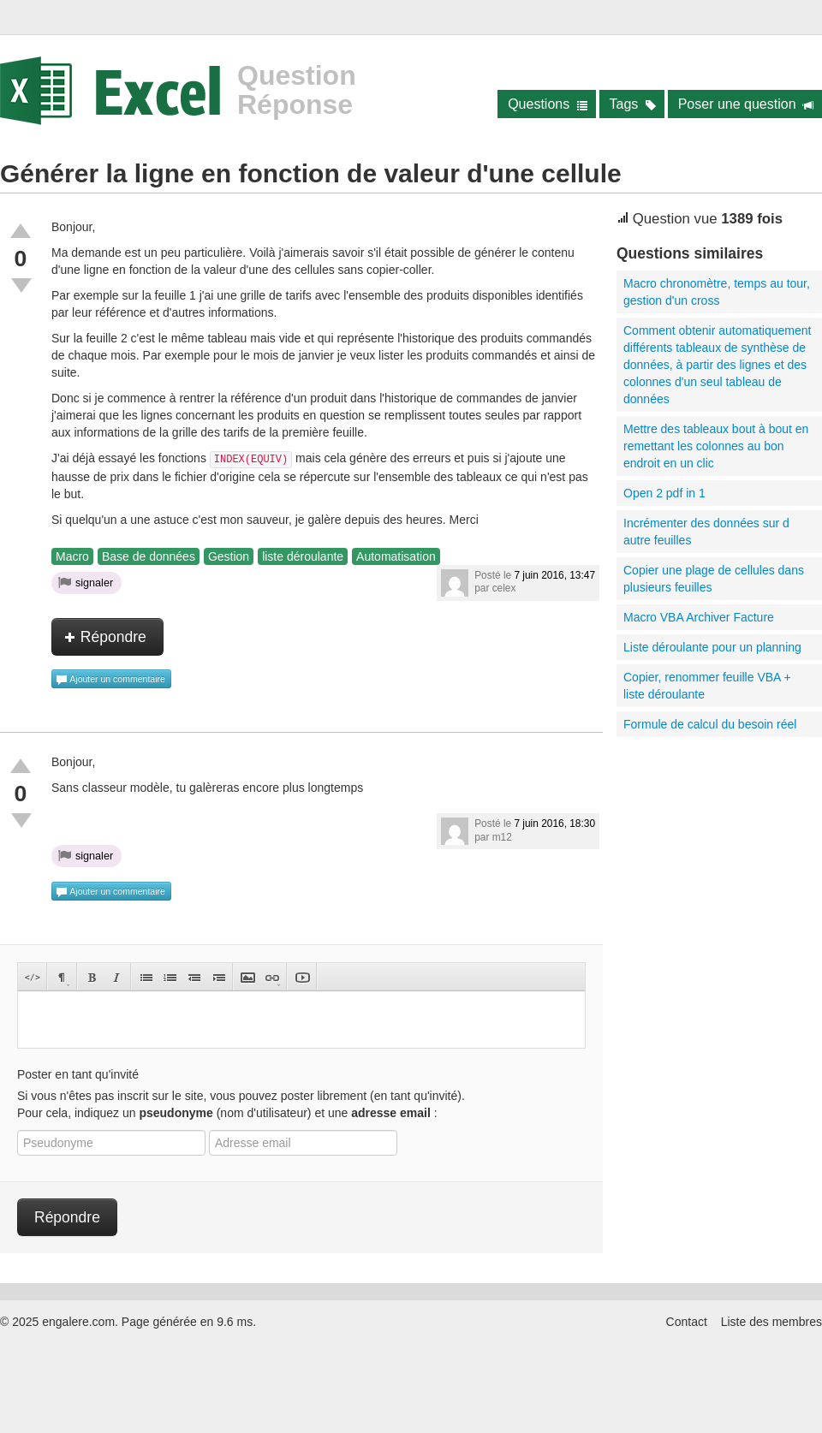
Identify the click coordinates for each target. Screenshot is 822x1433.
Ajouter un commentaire (110, 680)
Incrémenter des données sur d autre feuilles (706, 531)
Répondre (105, 636)
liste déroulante (302, 556)
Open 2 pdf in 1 (664, 493)
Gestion (228, 556)
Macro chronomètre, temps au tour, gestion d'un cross (716, 291)
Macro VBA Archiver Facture (698, 617)
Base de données (148, 556)
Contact (686, 1322)
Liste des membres (771, 1322)
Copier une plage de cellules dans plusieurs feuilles (713, 578)
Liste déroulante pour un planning (712, 647)
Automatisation (396, 556)
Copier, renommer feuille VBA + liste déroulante (707, 685)
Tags (633, 104)
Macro (72, 556)
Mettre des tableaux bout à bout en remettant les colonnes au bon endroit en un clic (715, 446)
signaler (85, 582)
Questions (547, 104)
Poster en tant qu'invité (78, 1074)
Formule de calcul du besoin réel (709, 724)
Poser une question (746, 104)
